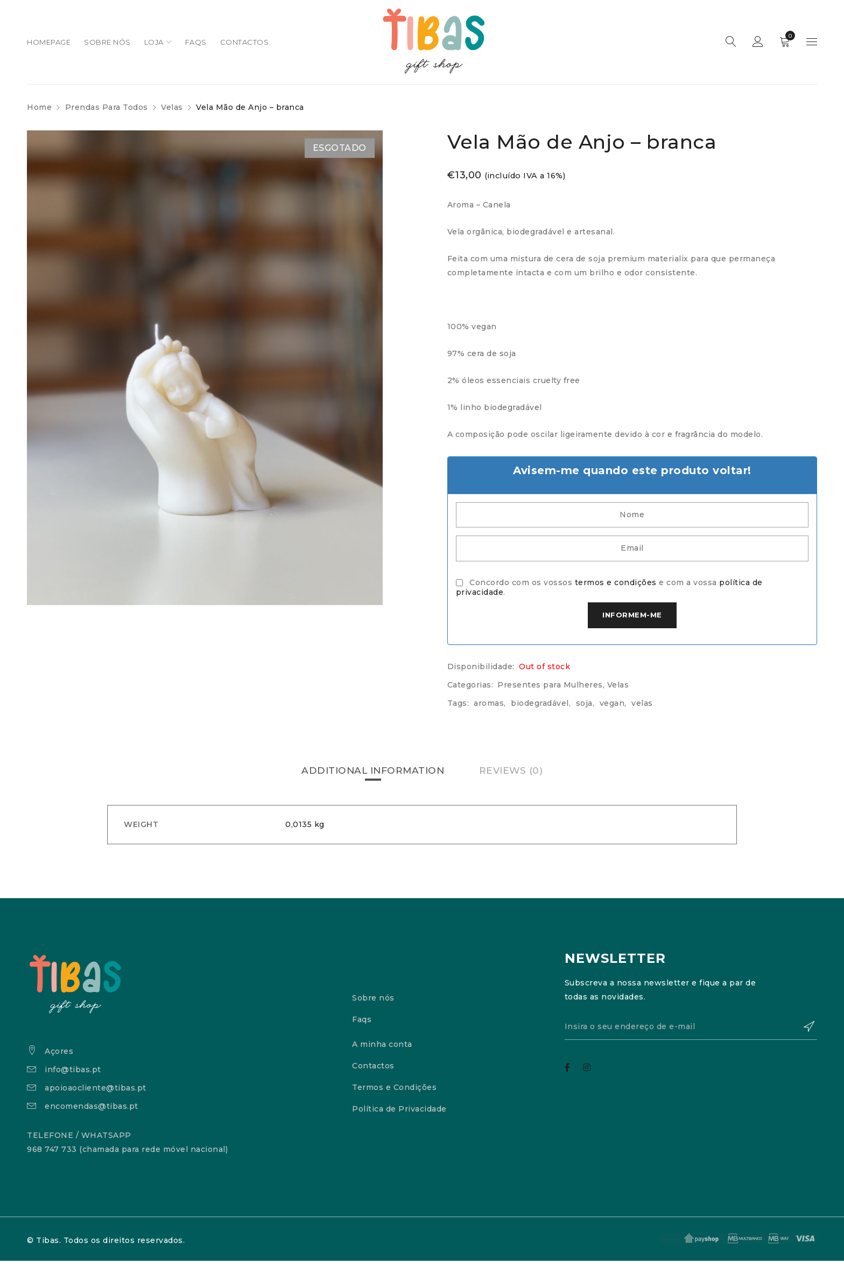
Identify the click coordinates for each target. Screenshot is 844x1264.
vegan (612, 707)
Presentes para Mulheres (550, 688)
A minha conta (382, 1048)
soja (584, 707)
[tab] (372, 774)
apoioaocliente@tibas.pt (95, 1091)
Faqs (361, 1023)
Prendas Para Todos (106, 107)
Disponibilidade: (481, 670)
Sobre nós (373, 1001)
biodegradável (540, 707)
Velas (172, 107)
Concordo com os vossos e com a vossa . (609, 590)
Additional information (372, 774)
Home (39, 107)
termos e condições (616, 585)
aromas (489, 707)
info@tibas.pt (73, 1073)
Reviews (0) (514, 774)
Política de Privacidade (399, 1112)
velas (642, 707)
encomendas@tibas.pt (91, 1109)
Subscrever (803, 1031)
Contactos (373, 1069)
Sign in (757, 42)
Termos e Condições (394, 1091)
